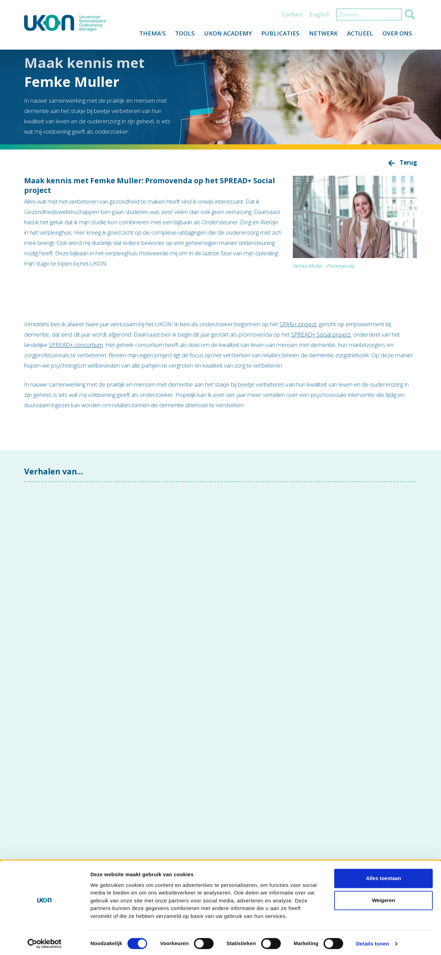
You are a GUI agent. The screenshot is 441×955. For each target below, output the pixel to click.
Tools (180, 35)
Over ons (397, 35)
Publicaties (277, 35)
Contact (292, 16)
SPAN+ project (297, 324)
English (320, 16)
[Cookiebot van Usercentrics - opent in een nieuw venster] (44, 941)
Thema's (146, 35)
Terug (408, 162)
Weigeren (383, 898)
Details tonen (372, 941)
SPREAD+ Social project (320, 334)
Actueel (359, 35)
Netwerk (321, 35)
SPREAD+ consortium (76, 345)
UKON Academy (224, 35)
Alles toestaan (383, 876)
